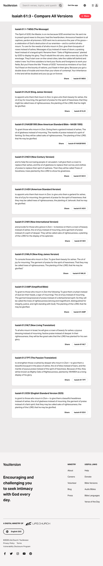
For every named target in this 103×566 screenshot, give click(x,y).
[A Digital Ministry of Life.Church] (51, 522)
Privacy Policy (8, 543)
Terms (19, 543)
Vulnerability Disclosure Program (16, 546)
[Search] (38, 5)
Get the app (73, 5)
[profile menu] (95, 5)
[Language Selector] (84, 5)
